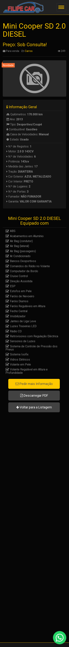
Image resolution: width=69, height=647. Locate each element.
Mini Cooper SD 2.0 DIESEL (34, 30)
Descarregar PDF (34, 395)
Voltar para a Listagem (34, 407)
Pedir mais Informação (34, 384)
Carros (29, 51)
